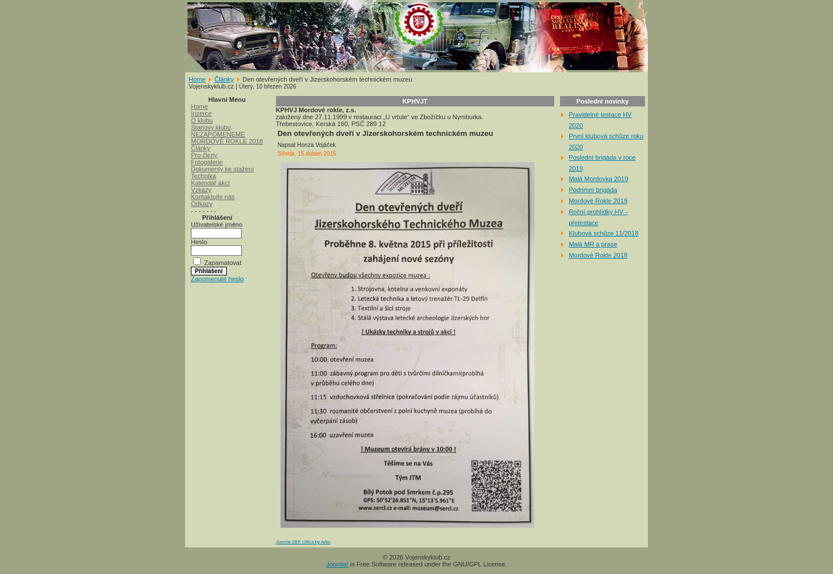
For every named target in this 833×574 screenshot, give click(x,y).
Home (197, 79)
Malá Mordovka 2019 (598, 178)
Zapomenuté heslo (217, 278)
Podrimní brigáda (593, 189)
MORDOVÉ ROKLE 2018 (227, 141)
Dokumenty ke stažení (222, 168)
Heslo (199, 241)
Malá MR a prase (593, 244)
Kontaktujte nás (213, 196)
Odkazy (201, 203)
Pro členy (204, 155)
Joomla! (337, 564)
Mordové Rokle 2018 (598, 255)
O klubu (202, 120)
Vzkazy (201, 189)
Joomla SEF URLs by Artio (303, 541)
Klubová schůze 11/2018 (603, 233)
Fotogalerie (207, 162)
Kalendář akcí (210, 182)
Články (224, 79)
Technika (203, 175)
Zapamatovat (222, 262)
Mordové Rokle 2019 (598, 200)
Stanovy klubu (211, 127)
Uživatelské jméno (216, 224)
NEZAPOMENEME (218, 134)
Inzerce (201, 113)
